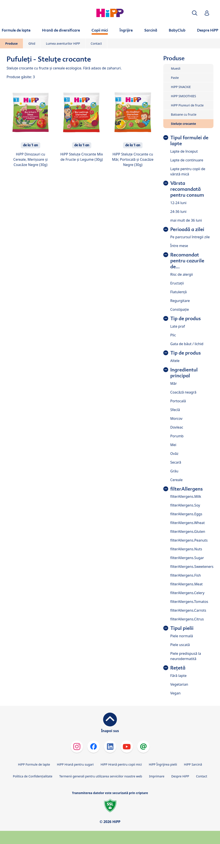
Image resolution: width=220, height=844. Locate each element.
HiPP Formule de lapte (34, 764)
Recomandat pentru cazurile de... (187, 261)
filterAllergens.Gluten (187, 531)
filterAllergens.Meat (186, 584)
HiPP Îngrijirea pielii (163, 764)
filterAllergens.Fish (185, 575)
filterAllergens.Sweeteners (191, 566)
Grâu (174, 471)
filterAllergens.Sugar (187, 557)
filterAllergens (186, 489)
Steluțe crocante (183, 124)
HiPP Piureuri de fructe (187, 105)
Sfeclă (175, 409)
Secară (175, 462)
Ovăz (174, 453)
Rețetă (177, 668)
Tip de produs (185, 318)
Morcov (176, 418)
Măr (173, 383)
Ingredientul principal (184, 373)
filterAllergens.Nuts (186, 549)
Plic (173, 335)
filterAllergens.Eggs (186, 514)
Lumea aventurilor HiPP (63, 43)
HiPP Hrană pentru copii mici (121, 764)
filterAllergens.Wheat (187, 522)
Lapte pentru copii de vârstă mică (187, 171)
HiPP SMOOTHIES (183, 96)
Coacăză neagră (183, 392)
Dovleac (176, 427)
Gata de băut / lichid (186, 343)
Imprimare (156, 776)
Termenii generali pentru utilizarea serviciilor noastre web (100, 776)
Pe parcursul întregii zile (190, 237)
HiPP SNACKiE (181, 87)
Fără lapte (178, 675)
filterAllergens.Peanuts (189, 540)
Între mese (179, 245)
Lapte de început (184, 151)
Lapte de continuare (186, 160)
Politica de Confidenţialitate (32, 776)
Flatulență (178, 292)
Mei (173, 444)
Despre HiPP (180, 776)
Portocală (178, 401)
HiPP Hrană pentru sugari (75, 764)
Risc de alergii (181, 274)
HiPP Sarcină (193, 764)
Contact (96, 43)
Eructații (177, 283)
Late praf (177, 326)
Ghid (31, 43)
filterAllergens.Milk (185, 496)
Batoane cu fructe (183, 114)
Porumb (177, 436)
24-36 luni (178, 211)
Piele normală (181, 636)
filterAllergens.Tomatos (189, 601)
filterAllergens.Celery (187, 592)
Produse (11, 43)
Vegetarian (179, 684)
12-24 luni (178, 202)
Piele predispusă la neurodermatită (185, 656)
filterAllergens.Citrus (187, 619)
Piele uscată (180, 644)
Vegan (175, 693)
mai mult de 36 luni (186, 220)
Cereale (176, 479)
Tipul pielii (182, 628)
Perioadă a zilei (187, 229)
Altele (175, 360)
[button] (194, 13)
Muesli (175, 68)
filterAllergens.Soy (185, 505)
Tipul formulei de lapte (189, 141)
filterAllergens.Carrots (188, 610)
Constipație (179, 309)
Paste (175, 78)
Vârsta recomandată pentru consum (187, 189)
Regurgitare (180, 300)
